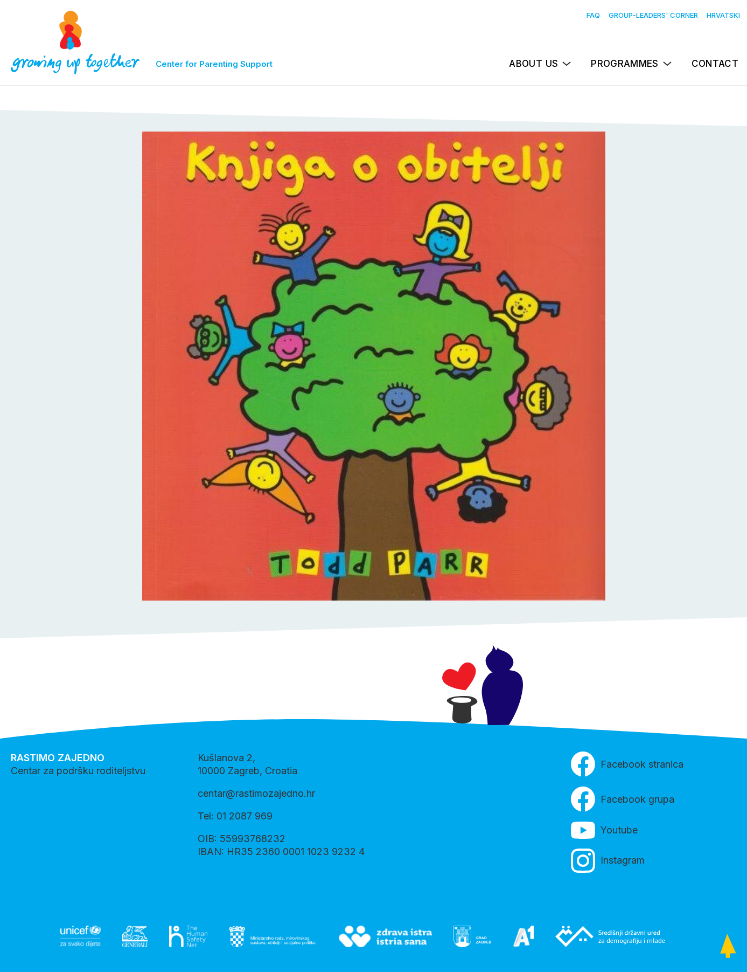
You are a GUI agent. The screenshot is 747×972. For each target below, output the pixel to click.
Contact (715, 63)
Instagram (608, 861)
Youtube (604, 830)
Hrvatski (723, 15)
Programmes (624, 63)
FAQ (593, 15)
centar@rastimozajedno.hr (256, 793)
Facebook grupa (622, 799)
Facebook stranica (627, 764)
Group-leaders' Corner (653, 15)
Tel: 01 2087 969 (235, 816)
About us (533, 63)
